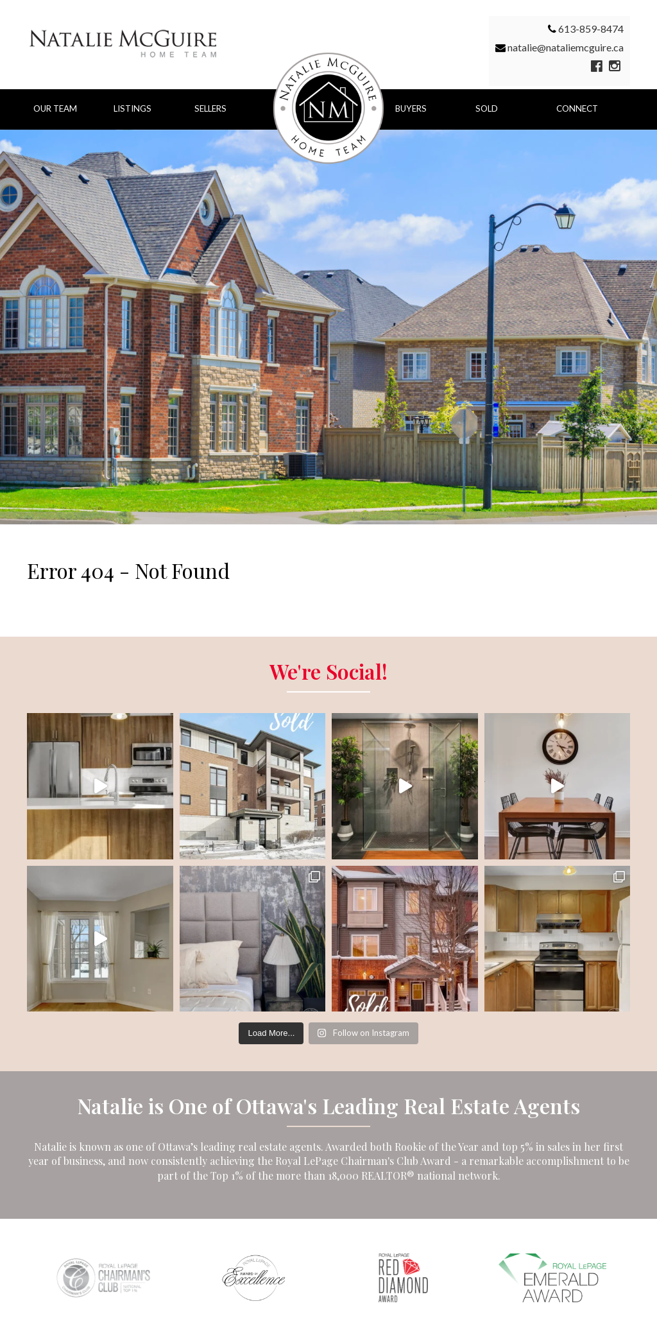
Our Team (55, 108)
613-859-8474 (591, 28)
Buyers (411, 108)
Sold (486, 108)
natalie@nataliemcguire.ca (566, 47)
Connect (577, 108)
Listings (132, 108)
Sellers (210, 108)
